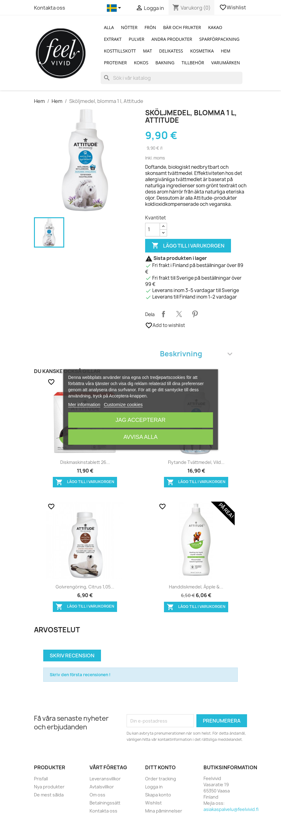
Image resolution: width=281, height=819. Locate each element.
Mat (147, 51)
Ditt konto (160, 767)
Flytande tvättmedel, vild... (196, 462)
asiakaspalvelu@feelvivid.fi (230, 809)
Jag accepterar (140, 420)
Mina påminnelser (163, 811)
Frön (150, 27)
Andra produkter (171, 39)
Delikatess (171, 51)
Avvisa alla (141, 437)
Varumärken (225, 63)
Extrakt (112, 39)
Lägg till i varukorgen (188, 246)
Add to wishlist (165, 325)
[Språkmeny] (115, 8)
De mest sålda (49, 795)
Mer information (84, 404)
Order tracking (160, 779)
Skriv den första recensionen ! (80, 674)
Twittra (179, 314)
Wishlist (233, 7)
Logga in (154, 787)
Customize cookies (123, 404)
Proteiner (115, 63)
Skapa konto (158, 795)
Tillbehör (193, 63)
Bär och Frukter (182, 27)
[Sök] (171, 78)
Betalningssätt (105, 803)
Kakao (215, 27)
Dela (163, 314)
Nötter (129, 27)
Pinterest (195, 314)
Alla (109, 27)
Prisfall (41, 779)
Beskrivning (196, 354)
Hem (225, 51)
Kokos (141, 63)
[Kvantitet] (152, 229)
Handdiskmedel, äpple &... (196, 587)
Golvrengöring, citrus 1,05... (85, 587)
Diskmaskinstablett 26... (85, 462)
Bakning (164, 63)
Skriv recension (72, 655)
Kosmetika (202, 51)
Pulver (137, 39)
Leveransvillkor (105, 779)
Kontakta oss (49, 7)
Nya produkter (49, 787)
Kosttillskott (120, 51)
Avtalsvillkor (102, 787)
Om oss (97, 795)
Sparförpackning (219, 39)
